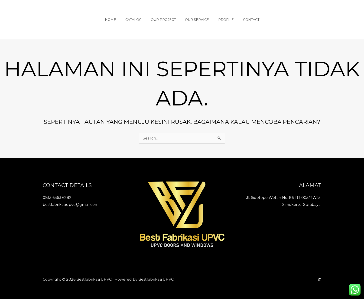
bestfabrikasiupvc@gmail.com (70, 204)
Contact (244, 20)
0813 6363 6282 (57, 197)
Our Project (164, 20)
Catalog (138, 20)
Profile (222, 20)
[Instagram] (319, 279)
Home (117, 20)
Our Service (196, 20)
